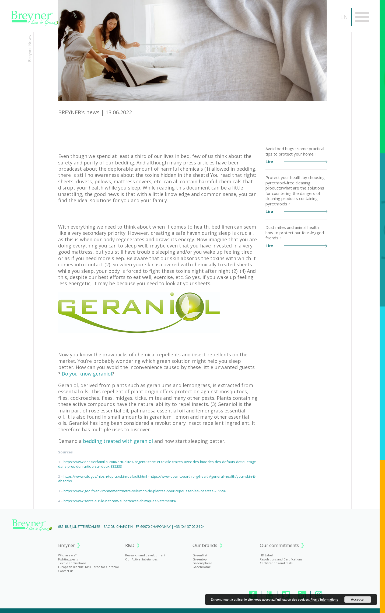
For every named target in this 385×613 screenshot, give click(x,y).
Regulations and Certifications (281, 559)
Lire (296, 161)
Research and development (145, 555)
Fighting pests (68, 559)
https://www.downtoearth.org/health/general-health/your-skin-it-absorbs (157, 478)
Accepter (358, 599)
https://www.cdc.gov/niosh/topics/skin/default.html (105, 476)
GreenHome (201, 567)
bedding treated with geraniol (118, 441)
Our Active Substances (141, 559)
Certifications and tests (276, 563)
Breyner (66, 545)
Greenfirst (199, 555)
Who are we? (67, 555)
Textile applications (72, 563)
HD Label (266, 555)
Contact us (65, 571)
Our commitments (279, 545)
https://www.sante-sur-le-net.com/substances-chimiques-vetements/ (120, 500)
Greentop (199, 559)
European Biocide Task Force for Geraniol (88, 567)
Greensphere (202, 563)
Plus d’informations (324, 599)
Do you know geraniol (87, 373)
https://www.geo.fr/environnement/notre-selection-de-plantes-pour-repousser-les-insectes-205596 (145, 490)
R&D (129, 545)
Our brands (204, 545)
